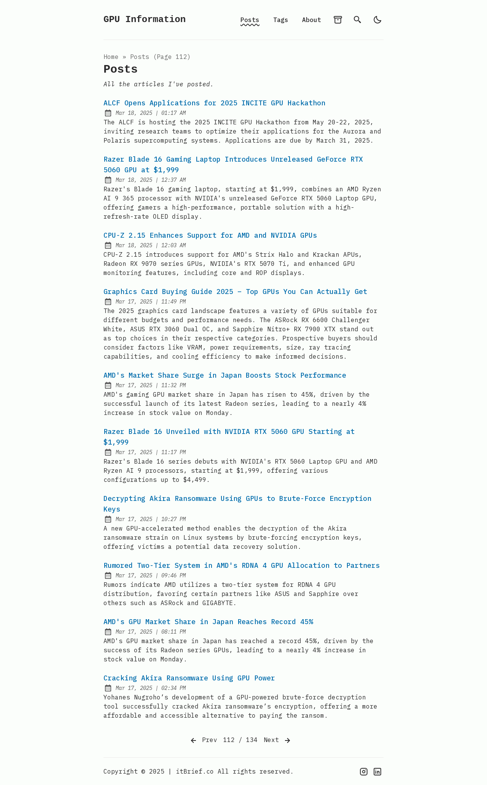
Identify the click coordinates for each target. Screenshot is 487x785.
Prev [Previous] (203, 740)
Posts (249, 20)
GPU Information (144, 19)
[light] (377, 20)
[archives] (338, 20)
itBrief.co (195, 771)
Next (278, 740)
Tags (280, 20)
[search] (358, 20)
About (311, 20)
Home (111, 56)
